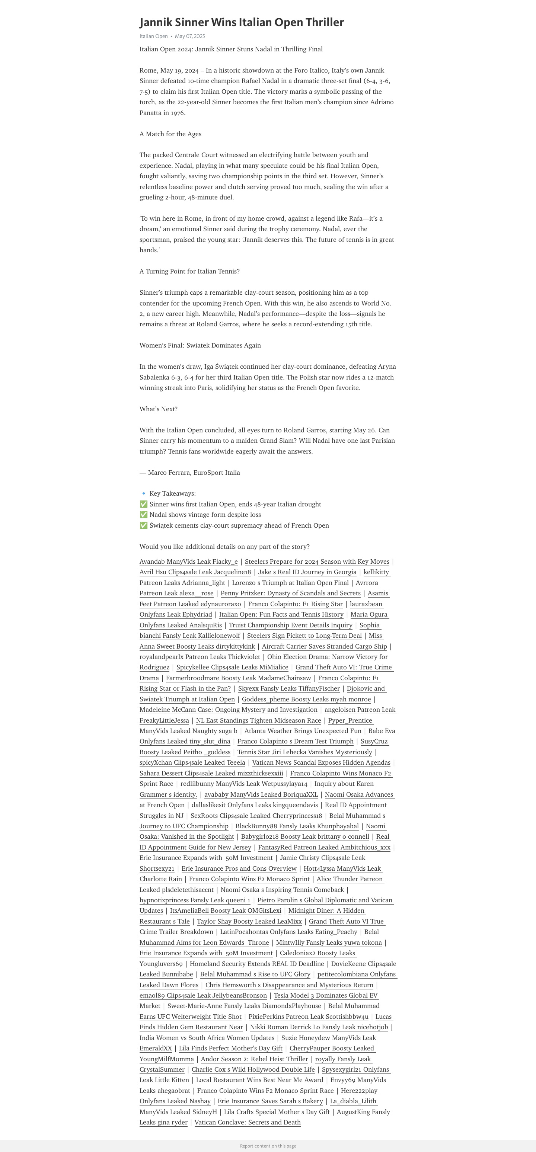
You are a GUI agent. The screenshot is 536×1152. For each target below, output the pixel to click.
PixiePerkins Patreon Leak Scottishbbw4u (308, 1016)
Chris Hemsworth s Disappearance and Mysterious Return (289, 985)
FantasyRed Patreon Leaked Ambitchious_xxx (324, 847)
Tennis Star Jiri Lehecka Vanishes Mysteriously (304, 752)
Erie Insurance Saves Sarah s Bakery (270, 1101)
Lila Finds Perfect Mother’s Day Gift (231, 1048)
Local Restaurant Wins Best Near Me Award (259, 1080)
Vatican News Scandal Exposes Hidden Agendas (321, 762)
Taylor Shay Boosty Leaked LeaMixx (249, 921)
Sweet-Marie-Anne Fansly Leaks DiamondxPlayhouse (244, 1006)
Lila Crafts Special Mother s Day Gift (277, 1112)
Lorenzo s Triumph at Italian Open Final (290, 583)
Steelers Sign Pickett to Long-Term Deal (304, 635)
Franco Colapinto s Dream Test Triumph (295, 741)
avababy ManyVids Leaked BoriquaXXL (261, 794)
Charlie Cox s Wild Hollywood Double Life (253, 1069)
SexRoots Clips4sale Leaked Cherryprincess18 (256, 816)
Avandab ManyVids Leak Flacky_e (189, 561)
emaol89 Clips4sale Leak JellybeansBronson (203, 995)
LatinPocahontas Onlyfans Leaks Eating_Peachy (288, 932)
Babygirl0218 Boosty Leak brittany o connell (305, 836)
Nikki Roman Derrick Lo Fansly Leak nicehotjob (319, 1027)
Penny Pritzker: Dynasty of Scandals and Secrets (291, 593)
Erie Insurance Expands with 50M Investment (206, 858)
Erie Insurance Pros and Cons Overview (239, 868)
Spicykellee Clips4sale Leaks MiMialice (232, 667)
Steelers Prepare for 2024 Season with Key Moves (317, 561)
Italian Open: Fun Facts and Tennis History (281, 614)
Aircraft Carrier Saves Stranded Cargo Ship (324, 646)
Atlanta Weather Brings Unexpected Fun (303, 731)
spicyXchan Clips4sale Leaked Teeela (192, 762)
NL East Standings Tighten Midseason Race (258, 720)
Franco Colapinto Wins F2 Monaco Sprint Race (265, 1091)
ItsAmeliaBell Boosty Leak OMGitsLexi (225, 910)
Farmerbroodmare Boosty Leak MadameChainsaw (238, 678)
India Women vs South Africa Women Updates (207, 1038)
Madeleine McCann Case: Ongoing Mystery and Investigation (229, 709)
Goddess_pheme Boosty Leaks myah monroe (306, 699)
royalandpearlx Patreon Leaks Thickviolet (200, 657)
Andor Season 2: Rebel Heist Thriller (254, 1059)
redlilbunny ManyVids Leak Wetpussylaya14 (244, 784)
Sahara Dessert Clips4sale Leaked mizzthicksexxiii (211, 773)
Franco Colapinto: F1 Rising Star (295, 604)
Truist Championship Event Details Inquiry (290, 625)
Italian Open (154, 36)
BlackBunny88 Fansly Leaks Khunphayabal (297, 826)
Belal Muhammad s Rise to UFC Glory (255, 974)
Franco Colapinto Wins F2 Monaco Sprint (249, 879)
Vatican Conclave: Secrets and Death (248, 1122)
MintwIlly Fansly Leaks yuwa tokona (329, 942)
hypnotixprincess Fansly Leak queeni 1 (195, 900)
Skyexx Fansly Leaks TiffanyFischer (289, 688)
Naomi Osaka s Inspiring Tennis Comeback (282, 890)
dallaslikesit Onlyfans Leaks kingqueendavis (255, 805)
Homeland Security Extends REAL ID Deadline (257, 964)
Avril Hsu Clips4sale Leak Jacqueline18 (195, 572)
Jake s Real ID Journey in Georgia (307, 572)
